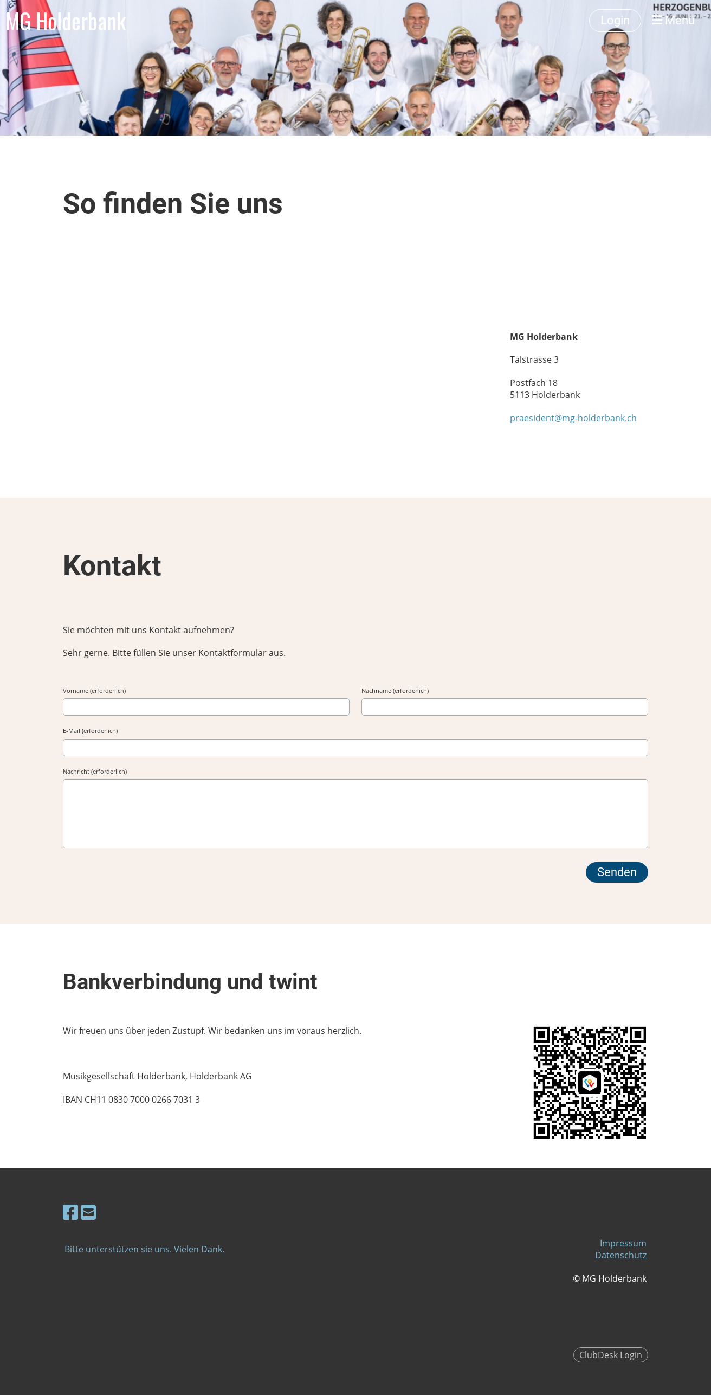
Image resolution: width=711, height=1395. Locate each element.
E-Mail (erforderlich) (90, 731)
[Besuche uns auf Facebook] (70, 1212)
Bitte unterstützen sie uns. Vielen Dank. (144, 1249)
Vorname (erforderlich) (94, 690)
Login (615, 20)
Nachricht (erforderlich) (95, 771)
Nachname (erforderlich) (395, 690)
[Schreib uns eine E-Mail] (88, 1212)
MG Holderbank (65, 20)
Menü (673, 20)
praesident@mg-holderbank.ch (573, 418)
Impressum (623, 1243)
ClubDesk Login (610, 1355)
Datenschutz (621, 1255)
